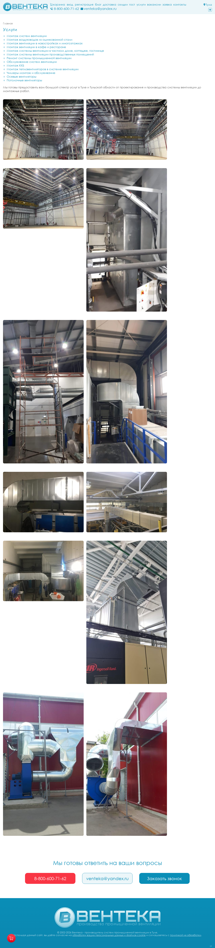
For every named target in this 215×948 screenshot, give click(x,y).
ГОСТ (132, 4)
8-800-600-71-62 (50, 878)
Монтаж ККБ (15, 65)
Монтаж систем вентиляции (27, 36)
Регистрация (84, 4)
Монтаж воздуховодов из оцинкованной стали (39, 39)
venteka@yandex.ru (107, 878)
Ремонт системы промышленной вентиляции (39, 58)
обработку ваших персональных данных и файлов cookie (109, 935)
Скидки (123, 4)
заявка (167, 4)
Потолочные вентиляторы (24, 80)
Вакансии (154, 4)
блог (98, 4)
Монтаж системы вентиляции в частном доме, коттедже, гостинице (55, 50)
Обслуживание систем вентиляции (32, 61)
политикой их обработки (185, 935)
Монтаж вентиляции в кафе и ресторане (36, 47)
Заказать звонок (164, 878)
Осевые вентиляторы (21, 76)
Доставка (109, 4)
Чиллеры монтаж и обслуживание (31, 73)
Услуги (141, 4)
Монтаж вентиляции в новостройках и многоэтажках (44, 43)
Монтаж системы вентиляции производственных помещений (50, 54)
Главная (8, 23)
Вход (70, 4)
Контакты (179, 4)
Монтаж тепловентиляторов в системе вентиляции (42, 69)
